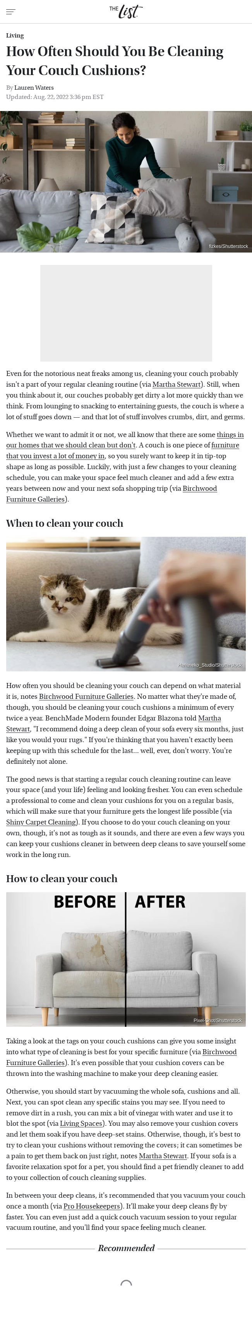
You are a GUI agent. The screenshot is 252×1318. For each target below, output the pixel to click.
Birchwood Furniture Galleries (86, 697)
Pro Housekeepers (91, 1206)
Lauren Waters (34, 87)
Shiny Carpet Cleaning (40, 822)
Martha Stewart (177, 385)
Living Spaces (81, 1124)
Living (15, 35)
